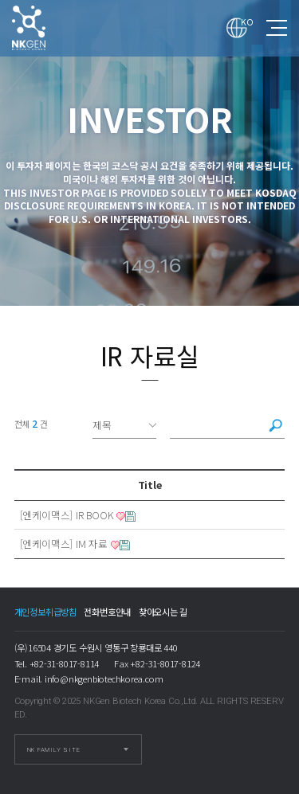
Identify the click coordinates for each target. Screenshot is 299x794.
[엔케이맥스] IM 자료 (64, 544)
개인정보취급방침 (45, 611)
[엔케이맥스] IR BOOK (67, 515)
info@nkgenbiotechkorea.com (104, 678)
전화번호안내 (107, 611)
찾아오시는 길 (163, 611)
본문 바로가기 (0, 0)
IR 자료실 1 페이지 (43, 28)
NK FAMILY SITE (54, 749)
